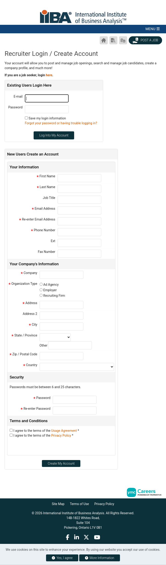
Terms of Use (79, 504)
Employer (50, 290)
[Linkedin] (76, 537)
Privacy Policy (61, 435)
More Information (99, 558)
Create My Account (61, 463)
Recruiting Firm (54, 295)
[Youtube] (97, 537)
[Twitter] (86, 537)
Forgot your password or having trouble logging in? (61, 123)
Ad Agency (51, 284)
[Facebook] (67, 537)
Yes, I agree (62, 558)
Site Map (58, 504)
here (49, 75)
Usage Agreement (64, 430)
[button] (83, 29)
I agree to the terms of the (46, 430)
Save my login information (47, 118)
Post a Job (145, 40)
